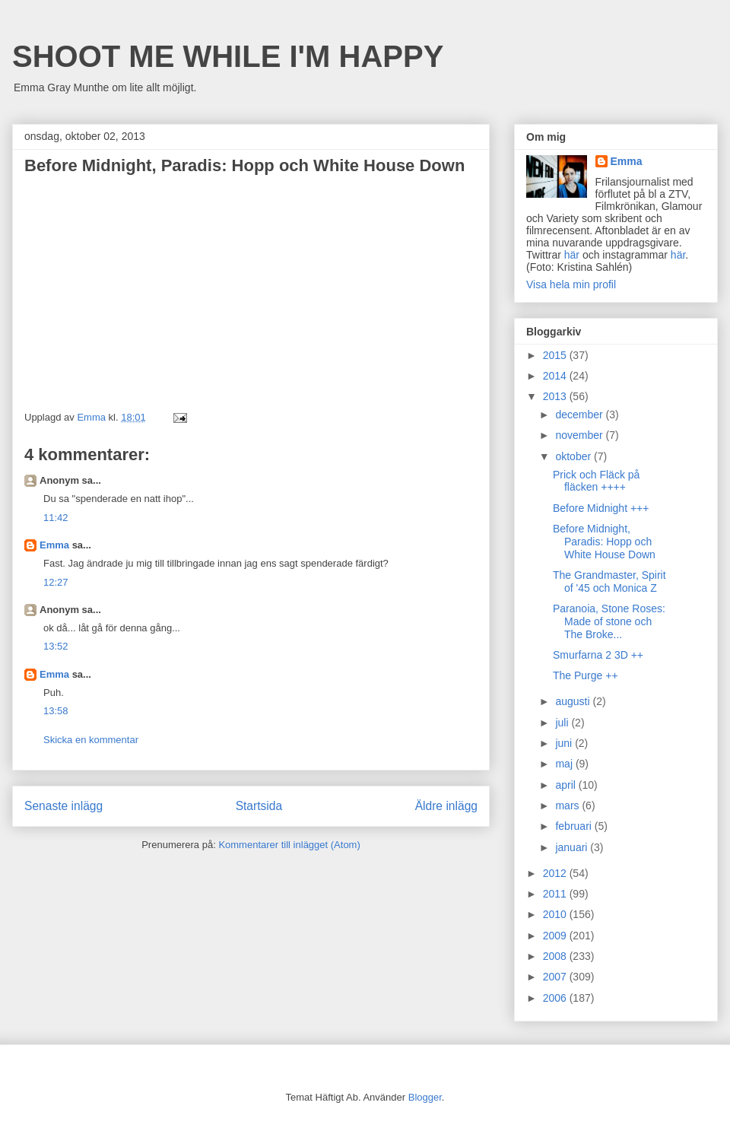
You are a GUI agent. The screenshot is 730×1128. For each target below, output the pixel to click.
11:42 (55, 517)
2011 (556, 894)
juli (563, 723)
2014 (556, 376)
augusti (573, 701)
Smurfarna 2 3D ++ (598, 655)
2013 (556, 396)
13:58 (55, 711)
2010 (556, 914)
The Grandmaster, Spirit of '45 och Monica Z (609, 581)
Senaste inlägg (63, 805)
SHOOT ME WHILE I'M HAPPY (227, 56)
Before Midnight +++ (601, 508)
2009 (556, 935)
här (571, 255)
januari (572, 847)
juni (565, 743)
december (580, 414)
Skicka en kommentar (90, 739)
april (566, 785)
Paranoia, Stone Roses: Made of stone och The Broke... (609, 621)
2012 (556, 873)
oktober (574, 456)
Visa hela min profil (571, 284)
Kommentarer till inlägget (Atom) (289, 844)
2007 (556, 977)
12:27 (55, 582)
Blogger (425, 1097)
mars (568, 805)
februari (574, 826)
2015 (556, 355)
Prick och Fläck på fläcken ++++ (596, 481)
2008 (556, 956)
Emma (54, 545)
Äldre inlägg (446, 805)
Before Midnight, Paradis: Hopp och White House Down (604, 542)
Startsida (259, 805)
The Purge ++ (585, 675)
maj (565, 764)
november (580, 435)
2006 (556, 998)
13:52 (55, 646)
